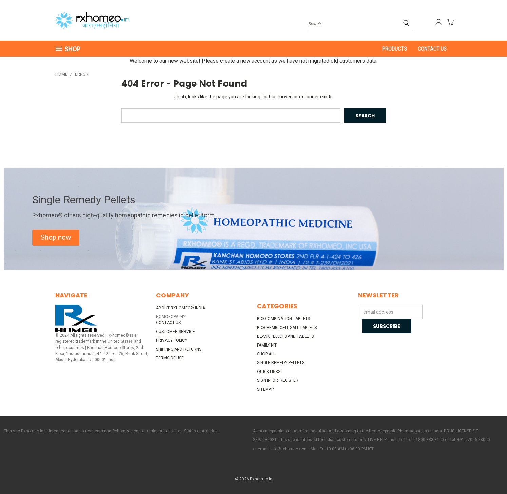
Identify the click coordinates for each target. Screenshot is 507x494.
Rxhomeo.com (126, 431)
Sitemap (265, 389)
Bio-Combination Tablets (283, 318)
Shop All (266, 354)
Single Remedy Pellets (280, 362)
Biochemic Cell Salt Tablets (287, 327)
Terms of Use (170, 358)
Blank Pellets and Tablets (285, 336)
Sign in (264, 380)
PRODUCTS (394, 49)
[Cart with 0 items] (450, 22)
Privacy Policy (171, 340)
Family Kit (267, 345)
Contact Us (432, 49)
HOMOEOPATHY (171, 316)
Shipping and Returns (178, 349)
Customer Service (175, 331)
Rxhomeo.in (32, 431)
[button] (55, 238)
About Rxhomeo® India (180, 307)
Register (289, 380)
